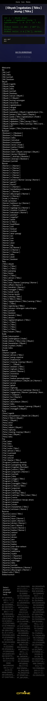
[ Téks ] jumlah (8, 314)
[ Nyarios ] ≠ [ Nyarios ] (12, 561)
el (3, 636)
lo (21, 627)
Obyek (4, 85)
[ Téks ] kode (7, 283)
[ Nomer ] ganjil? (9, 185)
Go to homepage (23, 55)
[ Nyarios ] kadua (9, 547)
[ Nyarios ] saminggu (11, 564)
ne (20, 657)
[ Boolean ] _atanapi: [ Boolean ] (16, 160)
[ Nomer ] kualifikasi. (11, 227)
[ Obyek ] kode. (8, 90)
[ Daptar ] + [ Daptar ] (11, 398)
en (3, 638)
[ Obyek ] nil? (7, 129)
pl (19, 674)
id (18, 594)
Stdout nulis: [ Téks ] (11, 575)
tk (33, 636)
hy (18, 592)
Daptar (5, 353)
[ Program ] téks (9, 480)
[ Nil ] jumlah (7, 80)
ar (5, 606)
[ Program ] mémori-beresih (14, 466)
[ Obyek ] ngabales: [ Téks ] (13, 122)
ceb (4, 622)
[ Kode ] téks (7, 351)
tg (35, 632)
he (5, 671)
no (19, 662)
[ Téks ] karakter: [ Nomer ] (13, 290)
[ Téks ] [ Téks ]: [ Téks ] (12, 302)
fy (4, 655)
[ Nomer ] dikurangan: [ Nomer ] (16, 197)
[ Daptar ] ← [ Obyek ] (11, 368)
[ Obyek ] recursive (10, 106)
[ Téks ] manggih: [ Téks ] (12, 293)
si (35, 599)
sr (34, 615)
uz (33, 653)
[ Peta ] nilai (7, 428)
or (20, 667)
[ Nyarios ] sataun (9, 536)
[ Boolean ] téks (9, 141)
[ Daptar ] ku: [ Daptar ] (12, 400)
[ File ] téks (7, 447)
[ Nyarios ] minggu (10, 552)
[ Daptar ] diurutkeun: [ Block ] (15, 405)
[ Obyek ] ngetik (9, 87)
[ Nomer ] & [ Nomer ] (11, 251)
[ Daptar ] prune (9, 386)
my (21, 655)
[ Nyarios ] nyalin (9, 557)
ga (3, 657)
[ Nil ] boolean (8, 83)
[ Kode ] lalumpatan (10, 339)
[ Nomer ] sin (7, 239)
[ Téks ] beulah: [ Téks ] (12, 318)
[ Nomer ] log (7, 248)
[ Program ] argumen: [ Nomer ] (15, 475)
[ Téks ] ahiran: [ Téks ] (11, 281)
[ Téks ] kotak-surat (10, 295)
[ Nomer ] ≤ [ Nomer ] (11, 176)
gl (4, 662)
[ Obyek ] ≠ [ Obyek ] (10, 101)
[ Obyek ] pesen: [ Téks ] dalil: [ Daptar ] (19, 118)
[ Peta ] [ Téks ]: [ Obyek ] (12, 421)
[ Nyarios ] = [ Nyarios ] (12, 559)
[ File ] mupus (8, 459)
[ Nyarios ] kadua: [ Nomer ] (14, 533)
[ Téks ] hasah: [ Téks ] (11, 335)
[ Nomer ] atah (8, 260)
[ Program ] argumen (11, 491)
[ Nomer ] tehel (8, 223)
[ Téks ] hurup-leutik (11, 297)
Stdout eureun (8, 578)
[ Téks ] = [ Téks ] (9, 269)
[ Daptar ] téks (8, 407)
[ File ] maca (7, 449)
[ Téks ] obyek (8, 267)
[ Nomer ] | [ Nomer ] (11, 253)
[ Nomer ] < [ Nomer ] (11, 174)
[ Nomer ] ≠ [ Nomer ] (11, 181)
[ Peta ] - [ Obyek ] (9, 424)
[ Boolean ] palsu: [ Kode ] (13, 150)
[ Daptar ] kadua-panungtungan (16, 382)
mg (18, 634)
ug (33, 646)
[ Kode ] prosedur (9, 204)
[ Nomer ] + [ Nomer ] (11, 190)
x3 (35, 657)
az (3, 608)
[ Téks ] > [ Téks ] (9, 330)
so (34, 611)
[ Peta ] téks (7, 440)
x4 (35, 660)
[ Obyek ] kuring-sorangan (13, 104)
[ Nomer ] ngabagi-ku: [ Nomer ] (16, 211)
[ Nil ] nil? (6, 76)
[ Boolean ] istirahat (10, 143)
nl (18, 660)
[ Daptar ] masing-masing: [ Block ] (17, 365)
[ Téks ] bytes (7, 276)
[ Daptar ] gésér (9, 389)
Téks (4, 265)
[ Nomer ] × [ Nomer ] (11, 199)
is (18, 599)
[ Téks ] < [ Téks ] (9, 325)
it (18, 601)
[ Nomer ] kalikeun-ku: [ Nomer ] (16, 206)
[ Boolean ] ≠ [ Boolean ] (12, 139)
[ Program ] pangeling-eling (14, 468)
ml (18, 641)
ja (20, 604)
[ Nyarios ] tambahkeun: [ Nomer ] (17, 571)
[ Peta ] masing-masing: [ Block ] (16, 435)
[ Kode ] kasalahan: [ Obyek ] (14, 346)
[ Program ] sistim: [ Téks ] (13, 473)
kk (19, 611)
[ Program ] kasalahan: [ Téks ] (15, 510)
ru (33, 592)
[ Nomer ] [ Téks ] (9, 225)
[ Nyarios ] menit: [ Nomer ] (14, 531)
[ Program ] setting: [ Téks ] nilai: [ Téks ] (19, 498)
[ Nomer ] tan (8, 244)
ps (19, 676)
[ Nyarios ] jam (8, 543)
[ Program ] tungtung (11, 494)
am (4, 603)
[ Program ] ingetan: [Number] (15, 470)
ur (36, 650)
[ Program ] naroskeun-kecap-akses (18, 503)
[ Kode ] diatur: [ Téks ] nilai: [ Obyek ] (18, 344)
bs (3, 617)
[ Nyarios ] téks (8, 566)
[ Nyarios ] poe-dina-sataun (14, 550)
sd (34, 597)
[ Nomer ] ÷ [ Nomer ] (11, 209)
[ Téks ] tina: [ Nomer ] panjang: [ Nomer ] (20, 286)
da (4, 631)
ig (20, 597)
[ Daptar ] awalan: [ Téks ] (13, 370)
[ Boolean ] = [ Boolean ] (12, 136)
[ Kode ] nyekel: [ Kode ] (12, 349)
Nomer (5, 167)
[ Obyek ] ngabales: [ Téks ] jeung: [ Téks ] (19, 125)
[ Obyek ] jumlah (9, 94)
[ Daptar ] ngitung (9, 391)
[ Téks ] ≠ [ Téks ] (9, 272)
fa (5, 648)
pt (18, 678)
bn (5, 615)
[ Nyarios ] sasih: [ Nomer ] (13, 524)
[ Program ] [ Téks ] (10, 484)
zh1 (35, 674)
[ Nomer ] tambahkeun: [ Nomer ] (16, 192)
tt (35, 643)
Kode (4, 337)
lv (18, 632)
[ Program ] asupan (10, 505)
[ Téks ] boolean (9, 316)
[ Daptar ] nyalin (9, 403)
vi (33, 655)
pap (19, 671)
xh (33, 662)
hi (6, 673)
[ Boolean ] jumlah (10, 164)
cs (4, 627)
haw (8, 666)
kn (20, 615)
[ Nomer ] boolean (10, 262)
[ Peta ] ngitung (8, 433)
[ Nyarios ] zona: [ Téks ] (12, 517)
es (3, 641)
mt (19, 653)
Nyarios (5, 515)
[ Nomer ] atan (8, 246)
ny (19, 664)
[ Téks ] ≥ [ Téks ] (9, 332)
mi (19, 636)
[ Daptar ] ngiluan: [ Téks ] (13, 372)
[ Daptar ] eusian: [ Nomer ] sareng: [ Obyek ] (21, 410)
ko (19, 618)
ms (18, 650)
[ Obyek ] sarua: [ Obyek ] (12, 99)
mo (18, 646)
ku (18, 620)
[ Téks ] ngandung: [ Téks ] (13, 309)
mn (18, 643)
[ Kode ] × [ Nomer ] (10, 202)
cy (3, 629)
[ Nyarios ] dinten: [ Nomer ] (14, 526)
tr (34, 641)
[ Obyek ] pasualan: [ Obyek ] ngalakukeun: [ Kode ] (24, 115)
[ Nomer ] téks (8, 258)
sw (33, 625)
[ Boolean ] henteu (10, 153)
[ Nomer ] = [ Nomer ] (11, 178)
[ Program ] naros (9, 501)
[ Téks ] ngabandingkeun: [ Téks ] (16, 323)
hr (3, 678)
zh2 (36, 676)
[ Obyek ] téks (8, 92)
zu (34, 678)
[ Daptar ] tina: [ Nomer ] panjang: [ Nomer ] (21, 393)
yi (36, 669)
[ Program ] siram (9, 508)
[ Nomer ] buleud (9, 232)
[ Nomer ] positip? (10, 218)
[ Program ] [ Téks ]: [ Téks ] (13, 489)
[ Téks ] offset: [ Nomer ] (12, 288)
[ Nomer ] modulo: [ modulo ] (14, 213)
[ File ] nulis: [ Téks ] (10, 452)
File (3, 442)
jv (18, 606)
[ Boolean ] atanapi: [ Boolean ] (15, 162)
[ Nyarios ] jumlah (9, 568)
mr (20, 648)
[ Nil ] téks (6, 78)
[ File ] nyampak (9, 456)
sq (35, 613)
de (3, 634)
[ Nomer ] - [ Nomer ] (11, 195)
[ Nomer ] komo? (9, 188)
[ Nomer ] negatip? (10, 220)
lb (18, 625)
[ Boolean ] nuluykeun (11, 146)
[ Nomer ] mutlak (9, 234)
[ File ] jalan (7, 445)
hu (18, 590)
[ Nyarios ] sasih (9, 538)
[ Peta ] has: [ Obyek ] (11, 438)
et (5, 643)
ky (18, 622)
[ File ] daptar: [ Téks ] (11, 463)
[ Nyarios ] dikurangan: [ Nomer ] (16, 573)
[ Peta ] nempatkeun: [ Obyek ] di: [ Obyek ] (20, 419)
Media (28, 2)
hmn (4, 676)
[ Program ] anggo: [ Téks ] (13, 482)
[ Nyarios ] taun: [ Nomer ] (13, 522)
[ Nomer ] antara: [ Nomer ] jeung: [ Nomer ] (21, 183)
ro (33, 590)
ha (4, 669)
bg (3, 613)
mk (18, 639)
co (3, 624)
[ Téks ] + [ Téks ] (9, 279)
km (21, 613)
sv (33, 622)
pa (20, 669)
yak (34, 667)
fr (3, 652)
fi (4, 650)
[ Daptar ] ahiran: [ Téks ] (12, 358)
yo (34, 671)
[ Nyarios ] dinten (9, 540)
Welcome (6, 71)
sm (33, 606)
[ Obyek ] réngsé (9, 111)
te (35, 629)
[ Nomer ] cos (8, 241)
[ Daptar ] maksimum (11, 363)
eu (3, 645)
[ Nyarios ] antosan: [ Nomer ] (15, 512)
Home (18, 2)
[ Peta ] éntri (7, 426)
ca (4, 620)
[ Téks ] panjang (9, 274)
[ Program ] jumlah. (10, 477)
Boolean (5, 134)
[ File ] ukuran (8, 461)
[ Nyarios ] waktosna (11, 554)
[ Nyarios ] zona (9, 519)
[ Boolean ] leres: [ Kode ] (13, 148)
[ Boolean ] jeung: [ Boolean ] (14, 157)
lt (18, 629)
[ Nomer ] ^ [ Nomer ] (11, 255)
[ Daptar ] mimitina (10, 377)
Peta (4, 414)
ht (3, 680)
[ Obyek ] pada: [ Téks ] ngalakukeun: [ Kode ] (21, 120)
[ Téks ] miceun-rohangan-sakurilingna (19, 311)
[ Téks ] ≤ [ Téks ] (9, 328)
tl (33, 639)
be (3, 610)
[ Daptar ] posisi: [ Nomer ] (13, 375)
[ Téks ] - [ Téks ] (9, 307)
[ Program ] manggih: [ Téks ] (14, 487)
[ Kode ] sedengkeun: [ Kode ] (14, 342)
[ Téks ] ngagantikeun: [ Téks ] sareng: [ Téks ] (21, 304)
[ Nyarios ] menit (9, 545)
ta (35, 627)
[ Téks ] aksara (8, 321)
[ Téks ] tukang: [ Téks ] (12, 300)
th (36, 634)
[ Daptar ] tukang (9, 379)
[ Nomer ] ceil (8, 230)
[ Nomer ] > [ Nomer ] (11, 169)
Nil (3, 73)
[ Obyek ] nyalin (9, 113)
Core (23, 2)
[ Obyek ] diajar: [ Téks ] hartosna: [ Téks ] (20, 132)
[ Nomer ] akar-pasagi (11, 237)
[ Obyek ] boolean (9, 97)
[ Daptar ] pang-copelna (12, 361)
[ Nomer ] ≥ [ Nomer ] (11, 171)
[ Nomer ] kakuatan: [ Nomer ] (15, 216)
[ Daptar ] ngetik (9, 356)
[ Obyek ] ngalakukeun (11, 108)
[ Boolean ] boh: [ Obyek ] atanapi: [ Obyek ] (20, 155)
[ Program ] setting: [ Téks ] (14, 496)
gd (3, 659)
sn (34, 608)
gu (4, 664)
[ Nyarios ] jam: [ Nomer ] (13, 529)
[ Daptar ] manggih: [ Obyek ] (14, 412)
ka (18, 608)
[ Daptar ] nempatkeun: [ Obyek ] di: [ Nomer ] (22, 384)
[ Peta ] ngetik (8, 417)
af (3, 601)
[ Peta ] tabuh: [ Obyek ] (12, 431)
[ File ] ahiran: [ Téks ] (11, 454)
